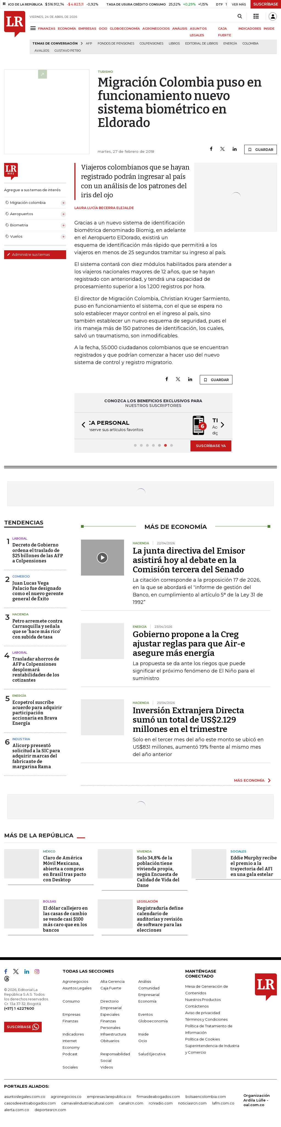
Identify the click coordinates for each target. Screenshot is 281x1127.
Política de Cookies (202, 1038)
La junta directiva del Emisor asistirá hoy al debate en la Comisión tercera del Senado (189, 559)
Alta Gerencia (112, 981)
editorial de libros (201, 43)
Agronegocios (75, 981)
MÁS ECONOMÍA (249, 780)
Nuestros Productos (203, 999)
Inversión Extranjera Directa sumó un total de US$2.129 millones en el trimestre (188, 719)
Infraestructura (113, 1033)
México (49, 851)
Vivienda (144, 851)
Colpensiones (151, 43)
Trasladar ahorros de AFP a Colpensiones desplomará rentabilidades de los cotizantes (35, 669)
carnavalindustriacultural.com (87, 1102)
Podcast (70, 1053)
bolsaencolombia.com (206, 1096)
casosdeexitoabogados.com (30, 1102)
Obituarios (109, 1040)
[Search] (239, 16)
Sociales (238, 851)
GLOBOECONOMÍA (125, 28)
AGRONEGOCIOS (156, 28)
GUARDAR (260, 149)
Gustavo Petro (68, 50)
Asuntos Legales (77, 987)
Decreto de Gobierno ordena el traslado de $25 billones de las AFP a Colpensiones (37, 552)
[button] (81, 425)
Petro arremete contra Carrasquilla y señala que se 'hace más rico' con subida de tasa (37, 628)
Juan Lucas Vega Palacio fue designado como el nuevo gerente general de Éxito (37, 590)
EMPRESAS (87, 28)
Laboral (19, 538)
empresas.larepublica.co (109, 1096)
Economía (147, 1000)
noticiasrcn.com (192, 1102)
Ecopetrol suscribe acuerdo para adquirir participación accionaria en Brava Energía (37, 712)
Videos (106, 1066)
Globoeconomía (153, 1020)
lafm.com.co (223, 1102)
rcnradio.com (161, 1102)
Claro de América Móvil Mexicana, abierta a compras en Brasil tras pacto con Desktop (64, 868)
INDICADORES (249, 28)
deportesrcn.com (50, 1109)
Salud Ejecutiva (151, 1053)
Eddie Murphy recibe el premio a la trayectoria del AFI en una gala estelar (254, 865)
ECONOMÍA (67, 28)
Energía (230, 43)
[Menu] (34, 28)
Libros (174, 43)
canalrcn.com (131, 1102)
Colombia (250, 43)
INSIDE (269, 28)
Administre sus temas (28, 254)
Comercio (21, 576)
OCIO (103, 28)
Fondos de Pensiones (116, 43)
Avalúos (42, 50)
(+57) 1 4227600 (19, 1008)
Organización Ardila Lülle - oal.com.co (256, 1099)
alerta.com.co (16, 1109)
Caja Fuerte (110, 987)
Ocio (142, 1040)
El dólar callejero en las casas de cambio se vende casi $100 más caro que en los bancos (65, 918)
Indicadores (73, 1033)
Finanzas (70, 1020)
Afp (89, 43)
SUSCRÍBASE (265, 4)
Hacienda (20, 614)
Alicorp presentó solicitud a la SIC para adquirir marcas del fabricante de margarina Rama (36, 755)
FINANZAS (46, 28)
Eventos (145, 1014)
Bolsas (49, 901)
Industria (21, 738)
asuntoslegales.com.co (24, 1096)
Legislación (147, 901)
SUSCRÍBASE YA (211, 445)
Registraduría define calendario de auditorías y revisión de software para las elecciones (160, 918)
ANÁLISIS (179, 28)
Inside (143, 1033)
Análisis (144, 981)
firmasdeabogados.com (158, 1096)
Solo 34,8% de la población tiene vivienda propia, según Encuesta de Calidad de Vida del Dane (158, 871)
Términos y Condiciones (206, 1019)
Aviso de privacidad (202, 1012)
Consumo (71, 1000)
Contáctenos (197, 1005)
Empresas (71, 1014)
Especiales (109, 1014)
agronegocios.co (66, 1096)
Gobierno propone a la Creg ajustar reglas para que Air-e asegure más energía (189, 643)
